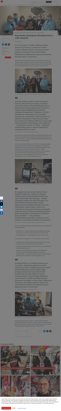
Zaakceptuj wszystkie (6, 408)
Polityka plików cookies (21, 408)
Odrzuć (13, 408)
